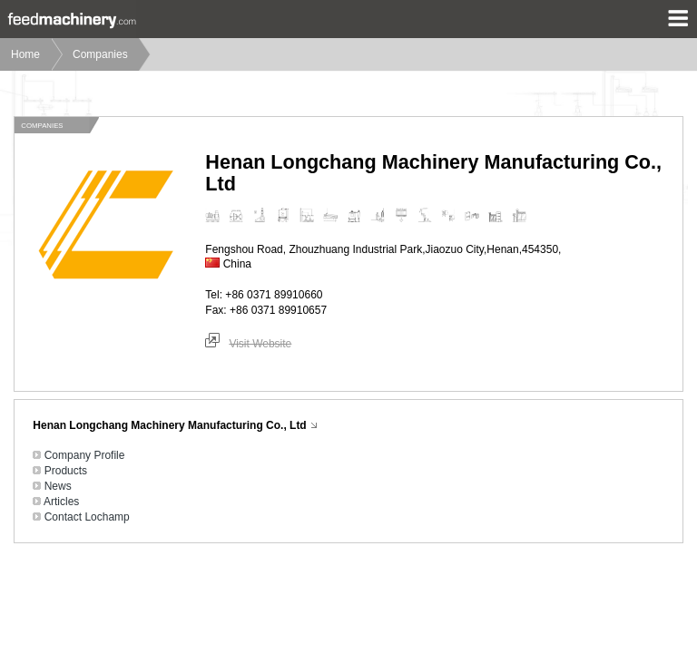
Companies (100, 54)
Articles (61, 501)
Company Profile (84, 455)
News (58, 486)
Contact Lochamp (87, 517)
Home (25, 54)
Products (65, 470)
